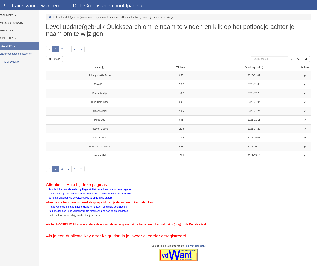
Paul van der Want (199, 246)
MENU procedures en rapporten (23, 53)
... (77, 49)
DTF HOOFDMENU (17, 61)
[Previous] (58, 49)
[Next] (90, 49)
